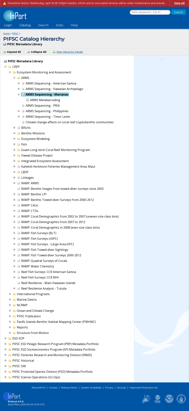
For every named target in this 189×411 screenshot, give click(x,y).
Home (6, 33)
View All (179, 3)
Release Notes (69, 387)
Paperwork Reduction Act (143, 387)
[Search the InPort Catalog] (150, 12)
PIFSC (15, 33)
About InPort (38, 387)
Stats (59, 25)
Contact (53, 387)
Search (43, 25)
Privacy (109, 387)
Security (121, 387)
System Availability (91, 387)
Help (74, 25)
